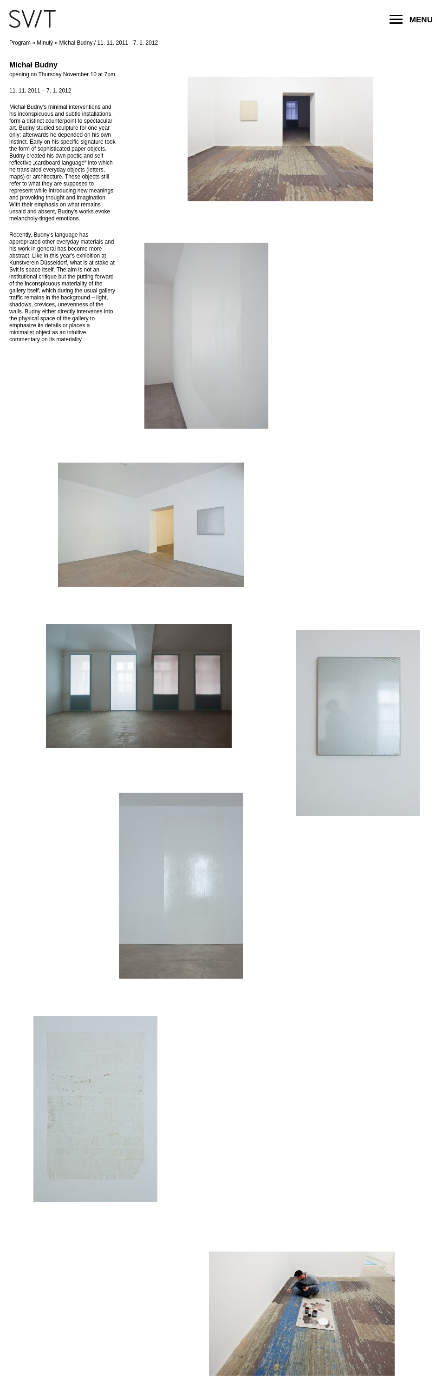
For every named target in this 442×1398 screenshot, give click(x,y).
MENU (411, 19)
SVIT (32, 18)
